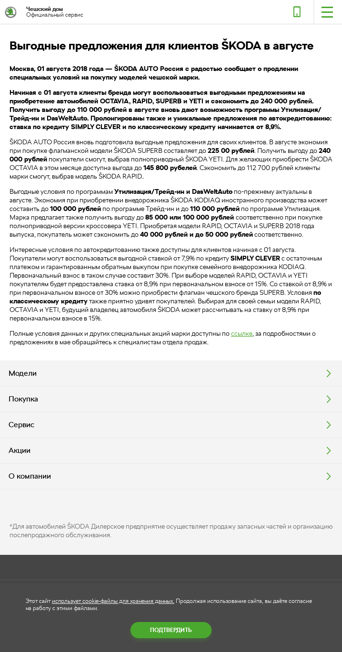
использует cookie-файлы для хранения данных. (113, 601)
